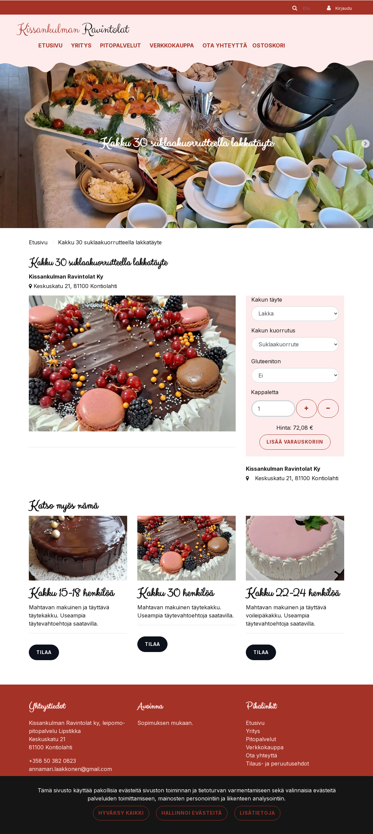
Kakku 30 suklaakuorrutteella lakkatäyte (110, 242)
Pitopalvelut (120, 45)
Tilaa (44, 652)
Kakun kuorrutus (273, 330)
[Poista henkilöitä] (328, 408)
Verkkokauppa (172, 45)
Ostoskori (268, 45)
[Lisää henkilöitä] (306, 408)
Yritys (81, 45)
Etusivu (50, 45)
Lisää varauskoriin (295, 442)
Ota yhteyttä (224, 45)
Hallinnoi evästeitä (191, 813)
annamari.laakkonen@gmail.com (70, 769)
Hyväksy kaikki (121, 813)
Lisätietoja (257, 813)
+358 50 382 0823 (52, 760)
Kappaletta (264, 392)
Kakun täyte (266, 299)
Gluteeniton (266, 361)
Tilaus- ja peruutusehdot (277, 763)
